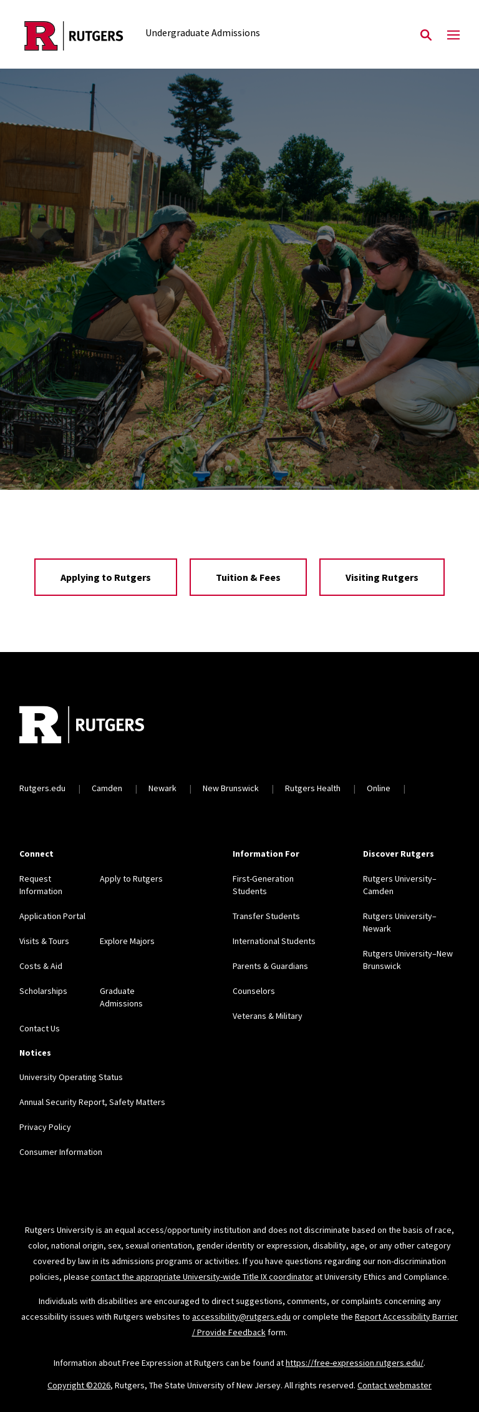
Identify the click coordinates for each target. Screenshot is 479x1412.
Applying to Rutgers (105, 577)
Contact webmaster (394, 1385)
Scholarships (43, 990)
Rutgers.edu (42, 788)
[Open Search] (426, 35)
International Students (274, 941)
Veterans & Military (267, 1015)
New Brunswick (231, 788)
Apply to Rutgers (131, 878)
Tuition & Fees (248, 577)
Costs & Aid (40, 965)
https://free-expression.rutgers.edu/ (354, 1362)
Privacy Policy (45, 1126)
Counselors (254, 990)
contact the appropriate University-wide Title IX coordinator (202, 1276)
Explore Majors (127, 941)
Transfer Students (266, 916)
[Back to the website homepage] (73, 36)
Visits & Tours (44, 941)
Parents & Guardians (270, 965)
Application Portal (52, 916)
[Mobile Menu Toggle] (453, 35)
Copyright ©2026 (78, 1385)
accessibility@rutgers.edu (241, 1316)
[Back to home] (101, 726)
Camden (107, 788)
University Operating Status (71, 1077)
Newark (162, 788)
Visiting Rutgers (382, 577)
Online (378, 788)
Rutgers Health (313, 788)
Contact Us (39, 1028)
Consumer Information (60, 1151)
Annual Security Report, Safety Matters (92, 1102)
